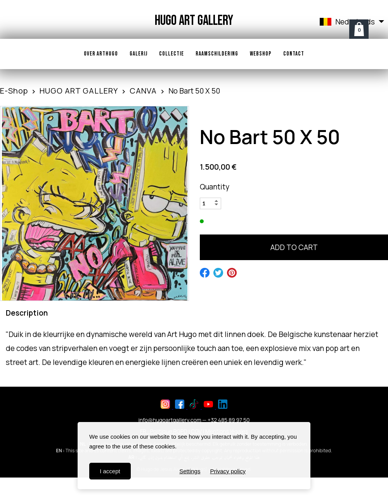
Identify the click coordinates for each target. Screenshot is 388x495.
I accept (110, 471)
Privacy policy (228, 471)
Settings (189, 471)
